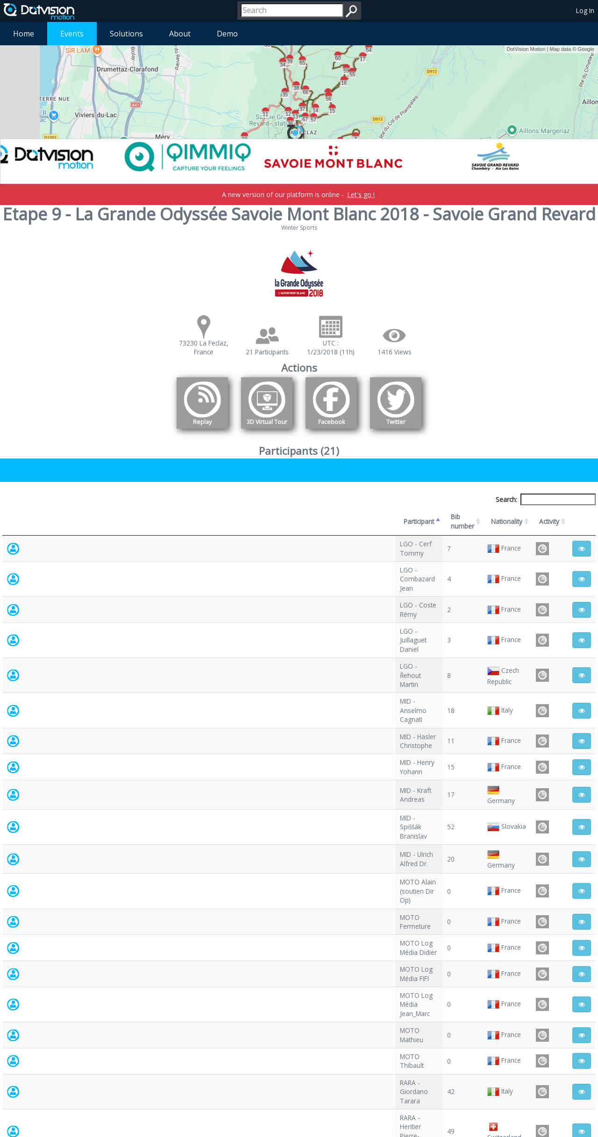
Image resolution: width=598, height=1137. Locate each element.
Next (582, 1052)
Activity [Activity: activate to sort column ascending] (486, 516)
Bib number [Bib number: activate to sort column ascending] (260, 516)
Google (586, 49)
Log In (585, 10)
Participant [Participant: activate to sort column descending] (68, 516)
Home (23, 33)
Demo (227, 33)
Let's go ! (361, 194)
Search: (546, 499)
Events (72, 33)
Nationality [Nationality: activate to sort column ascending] (359, 516)
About (180, 33)
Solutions (126, 33)
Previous (529, 1052)
